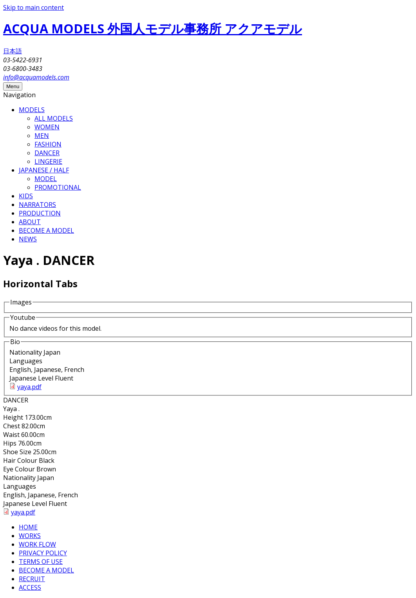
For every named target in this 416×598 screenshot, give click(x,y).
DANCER (47, 153)
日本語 (12, 51)
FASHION (47, 144)
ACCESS (30, 587)
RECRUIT (32, 578)
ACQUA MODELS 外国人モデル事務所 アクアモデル (152, 28)
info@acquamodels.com (36, 77)
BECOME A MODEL (46, 230)
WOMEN (47, 127)
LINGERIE (48, 161)
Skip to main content (33, 7)
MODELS (32, 109)
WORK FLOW (37, 544)
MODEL (45, 178)
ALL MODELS (53, 118)
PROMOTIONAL (57, 187)
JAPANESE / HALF (44, 170)
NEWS (28, 239)
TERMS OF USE (41, 561)
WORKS (30, 535)
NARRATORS (37, 204)
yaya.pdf (29, 386)
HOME (28, 527)
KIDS (26, 196)
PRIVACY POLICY (43, 553)
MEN (41, 135)
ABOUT (30, 221)
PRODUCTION (40, 213)
